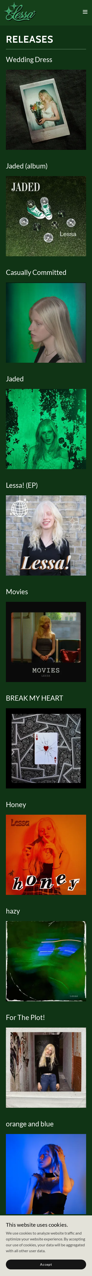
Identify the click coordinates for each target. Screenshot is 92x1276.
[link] (20, 12)
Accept (46, 1264)
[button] (85, 12)
